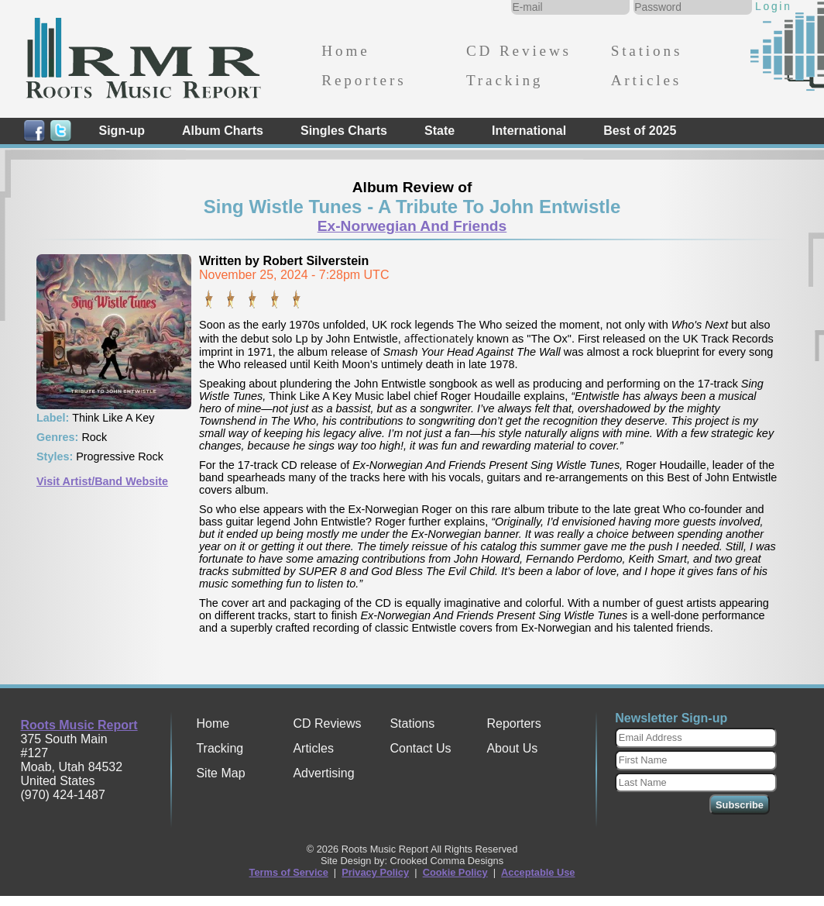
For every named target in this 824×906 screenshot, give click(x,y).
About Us (511, 748)
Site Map (220, 773)
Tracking (504, 80)
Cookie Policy (455, 872)
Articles (646, 80)
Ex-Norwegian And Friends (412, 226)
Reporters (363, 80)
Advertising (323, 773)
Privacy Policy (375, 872)
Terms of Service (288, 872)
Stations (647, 51)
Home (345, 51)
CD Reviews (519, 51)
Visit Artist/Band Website (102, 481)
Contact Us (420, 748)
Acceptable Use (538, 872)
